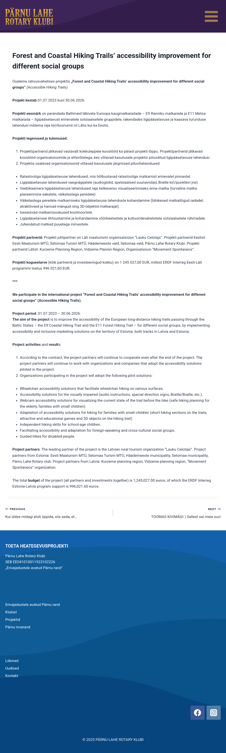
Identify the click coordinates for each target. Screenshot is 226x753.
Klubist (11, 612)
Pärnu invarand (17, 627)
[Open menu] (211, 16)
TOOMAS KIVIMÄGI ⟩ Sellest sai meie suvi (169, 512)
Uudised (12, 668)
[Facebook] (197, 713)
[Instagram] (214, 713)
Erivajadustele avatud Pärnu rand (32, 604)
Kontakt (11, 675)
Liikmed (12, 661)
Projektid (12, 619)
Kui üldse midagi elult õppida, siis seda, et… (57, 512)
